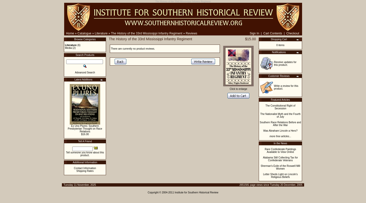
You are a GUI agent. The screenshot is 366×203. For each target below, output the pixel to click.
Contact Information (85, 168)
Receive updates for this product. (285, 63)
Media (68, 48)
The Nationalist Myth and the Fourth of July (280, 115)
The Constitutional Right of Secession (280, 107)
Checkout (292, 33)
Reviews (191, 33)
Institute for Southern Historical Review (196, 192)
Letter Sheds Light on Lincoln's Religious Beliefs (280, 175)
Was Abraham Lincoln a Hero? (280, 130)
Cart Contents (272, 33)
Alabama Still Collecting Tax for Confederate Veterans (280, 159)
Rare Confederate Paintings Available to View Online (280, 150)
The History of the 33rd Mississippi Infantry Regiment (146, 33)
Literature (101, 33)
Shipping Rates (85, 171)
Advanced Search (85, 72)
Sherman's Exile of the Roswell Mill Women (280, 167)
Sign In (254, 33)
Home (70, 33)
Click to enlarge (238, 87)
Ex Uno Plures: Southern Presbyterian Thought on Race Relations (85, 129)
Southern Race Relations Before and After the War (280, 124)
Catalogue (85, 33)
